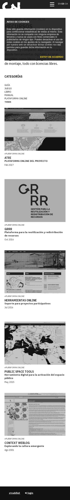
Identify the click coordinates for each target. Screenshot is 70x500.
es (63, 4)
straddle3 (15, 493)
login (29, 493)
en (60, 4)
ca (66, 4)
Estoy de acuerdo (51, 57)
